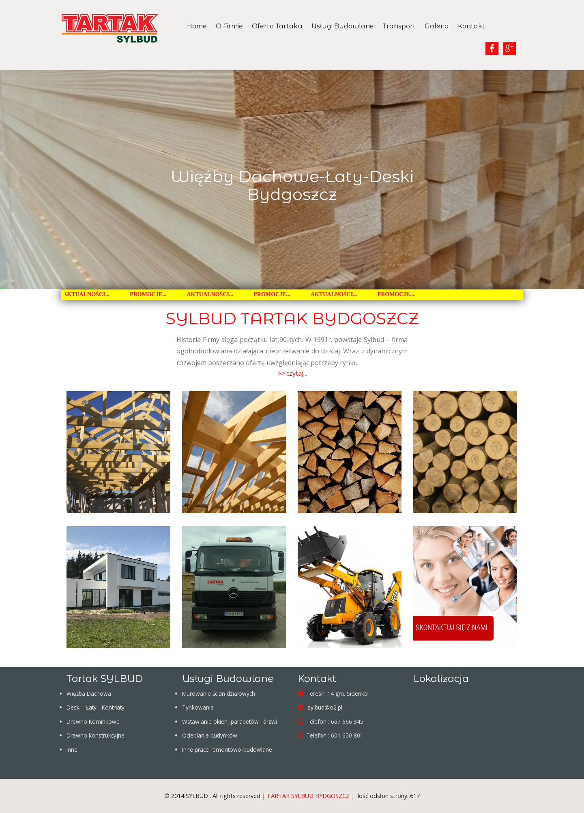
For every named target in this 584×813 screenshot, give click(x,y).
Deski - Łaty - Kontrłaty (96, 707)
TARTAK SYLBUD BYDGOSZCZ (308, 796)
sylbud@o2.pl (324, 707)
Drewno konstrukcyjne (96, 735)
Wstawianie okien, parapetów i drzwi (229, 721)
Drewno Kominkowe (93, 721)
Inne (72, 749)
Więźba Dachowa (89, 693)
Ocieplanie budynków (209, 735)
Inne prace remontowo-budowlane (227, 749)
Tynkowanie (198, 707)
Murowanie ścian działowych (218, 693)
